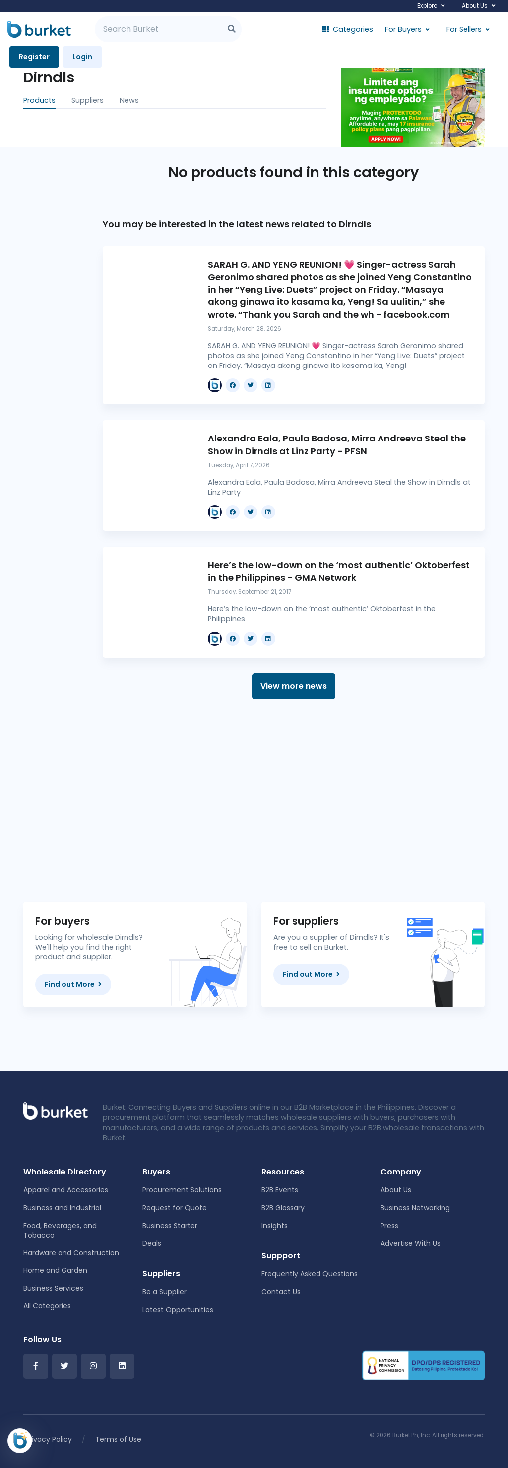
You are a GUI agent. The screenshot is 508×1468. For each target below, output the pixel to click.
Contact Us (281, 1292)
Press (389, 1226)
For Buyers (403, 29)
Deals (151, 1243)
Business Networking (415, 1208)
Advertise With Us (411, 1243)
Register (34, 57)
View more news (293, 686)
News (129, 100)
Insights (274, 1226)
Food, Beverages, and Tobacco (60, 1231)
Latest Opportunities (177, 1310)
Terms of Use (118, 1439)
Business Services (53, 1288)
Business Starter (169, 1226)
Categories (347, 29)
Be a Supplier (164, 1292)
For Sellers (464, 29)
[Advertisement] (294, 800)
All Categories (47, 1306)
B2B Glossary (283, 1208)
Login (82, 57)
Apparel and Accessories (65, 1190)
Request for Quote (174, 1208)
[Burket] (39, 29)
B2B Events (279, 1190)
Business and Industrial (62, 1208)
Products (39, 100)
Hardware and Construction (71, 1253)
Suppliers (87, 100)
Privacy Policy (48, 1439)
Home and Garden (55, 1270)
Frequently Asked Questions (309, 1274)
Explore (427, 6)
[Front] (55, 1111)
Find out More (73, 984)
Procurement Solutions (182, 1190)
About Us (475, 6)
